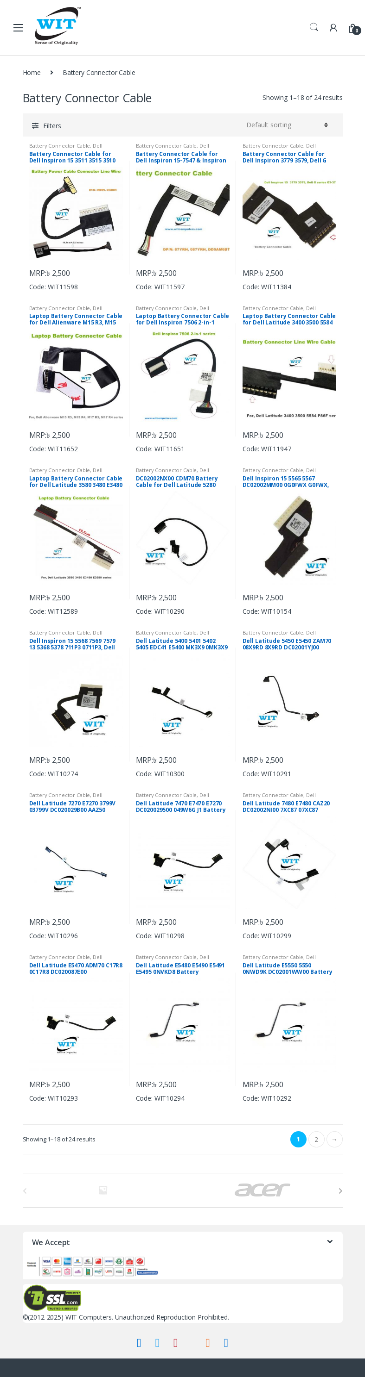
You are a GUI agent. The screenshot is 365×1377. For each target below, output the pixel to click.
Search (314, 27)
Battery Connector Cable (59, 145)
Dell (97, 145)
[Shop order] (285, 125)
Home (32, 72)
